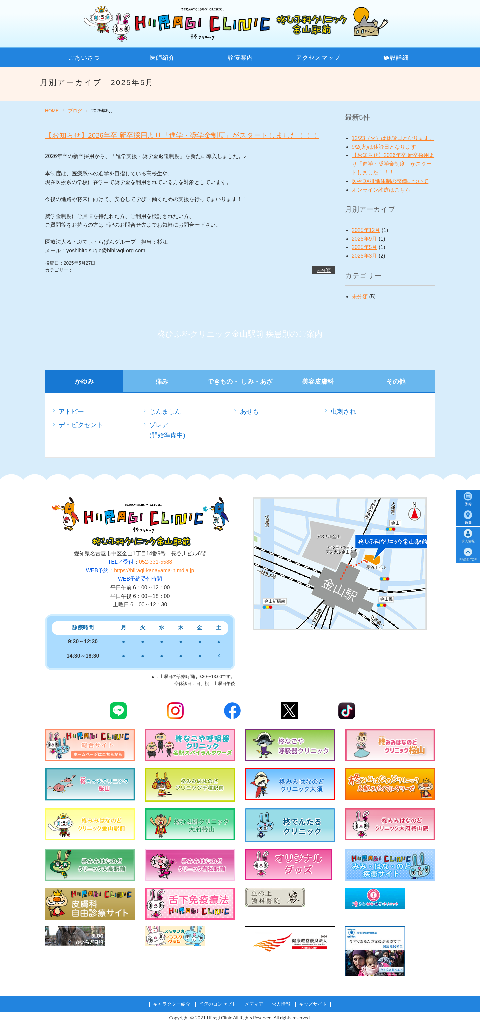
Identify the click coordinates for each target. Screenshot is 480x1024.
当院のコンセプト (217, 1004)
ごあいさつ (84, 57)
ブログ (75, 110)
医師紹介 (162, 57)
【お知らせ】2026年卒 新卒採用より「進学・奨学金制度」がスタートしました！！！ (182, 135)
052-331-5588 (155, 562)
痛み (162, 381)
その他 (395, 381)
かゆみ (84, 381)
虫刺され (343, 411)
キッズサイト (313, 1004)
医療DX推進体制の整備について (390, 181)
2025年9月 (364, 239)
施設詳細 (396, 57)
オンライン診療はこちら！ (384, 190)
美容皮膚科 (318, 381)
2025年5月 (364, 247)
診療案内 (240, 57)
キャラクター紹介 (171, 1004)
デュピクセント (81, 424)
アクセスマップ (318, 57)
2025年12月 (366, 230)
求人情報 (281, 1004)
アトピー (71, 411)
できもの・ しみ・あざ (239, 381)
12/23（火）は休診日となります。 (393, 138)
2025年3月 (364, 256)
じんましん (165, 411)
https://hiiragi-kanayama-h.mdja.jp (154, 570)
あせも (249, 411)
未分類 (324, 270)
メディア (254, 1004)
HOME (52, 110)
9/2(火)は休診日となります (384, 147)
